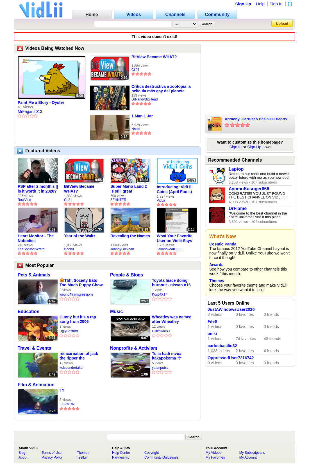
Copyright (151, 453)
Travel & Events (34, 348)
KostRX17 (159, 294)
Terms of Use (52, 453)
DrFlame (238, 208)
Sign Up (243, 3)
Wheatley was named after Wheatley (172, 319)
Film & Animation (36, 384)
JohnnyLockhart (122, 249)
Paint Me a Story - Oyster (41, 102)
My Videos (213, 453)
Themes (216, 280)
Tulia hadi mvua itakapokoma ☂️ (167, 355)
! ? (62, 390)
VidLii (161, 200)
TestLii (82, 457)
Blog (22, 453)
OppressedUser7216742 (231, 358)
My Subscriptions (252, 453)
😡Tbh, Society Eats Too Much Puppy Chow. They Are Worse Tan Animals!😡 (82, 282)
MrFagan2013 (30, 111)
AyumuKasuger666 (249, 188)
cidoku (69, 249)
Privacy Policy (52, 457)
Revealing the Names (130, 236)
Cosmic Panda (222, 244)
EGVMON (67, 404)
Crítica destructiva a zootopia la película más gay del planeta (161, 88)
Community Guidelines (161, 457)
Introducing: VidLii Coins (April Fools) (174, 189)
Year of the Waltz (80, 236)
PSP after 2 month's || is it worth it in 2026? (38, 188)
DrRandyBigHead (144, 99)
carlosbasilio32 (222, 345)
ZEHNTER (118, 200)
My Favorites (215, 457)
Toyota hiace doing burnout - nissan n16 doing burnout (171, 282)
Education (28, 311)
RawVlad (24, 200)
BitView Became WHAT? (154, 57)
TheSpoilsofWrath (31, 249)
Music (116, 311)
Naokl (135, 129)
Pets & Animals (34, 275)
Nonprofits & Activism (133, 348)
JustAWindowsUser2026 (231, 309)
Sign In (276, 3)
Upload (282, 23)
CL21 (135, 70)
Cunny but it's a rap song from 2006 (78, 319)
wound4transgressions (76, 294)
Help (260, 3)
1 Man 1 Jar (142, 116)
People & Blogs (126, 275)
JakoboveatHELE (170, 249)
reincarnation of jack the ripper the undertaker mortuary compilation (79, 356)
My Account (248, 457)
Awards (216, 264)
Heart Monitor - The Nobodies (36, 238)
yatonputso (160, 368)
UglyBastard (69, 331)
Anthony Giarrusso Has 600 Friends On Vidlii (256, 119)
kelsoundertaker (71, 368)
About (23, 457)
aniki (212, 333)
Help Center (121, 453)
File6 (212, 321)
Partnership (120, 457)
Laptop (236, 169)
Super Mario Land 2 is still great (128, 188)
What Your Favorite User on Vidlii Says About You (174, 238)
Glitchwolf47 (161, 331)
